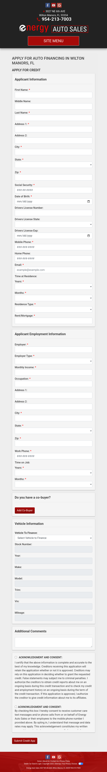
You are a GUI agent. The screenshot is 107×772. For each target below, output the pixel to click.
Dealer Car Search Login (32, 764)
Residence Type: (24, 304)
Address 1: (21, 124)
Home (39, 761)
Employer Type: (24, 355)
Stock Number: (23, 544)
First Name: (21, 89)
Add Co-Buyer (25, 510)
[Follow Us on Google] (59, 5)
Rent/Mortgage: (24, 315)
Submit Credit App (24, 740)
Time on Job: (22, 462)
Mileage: (20, 612)
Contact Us (55, 761)
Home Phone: (23, 253)
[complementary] (97, 762)
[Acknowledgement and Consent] (16, 657)
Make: (18, 567)
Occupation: (22, 378)
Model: (19, 578)
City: (17, 146)
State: (18, 159)
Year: (18, 555)
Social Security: (24, 185)
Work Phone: (22, 451)
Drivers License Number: (29, 207)
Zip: (17, 172)
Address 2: (21, 135)
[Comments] (53, 642)
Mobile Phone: (23, 242)
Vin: (17, 601)
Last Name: (21, 112)
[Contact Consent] (16, 707)
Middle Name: (23, 101)
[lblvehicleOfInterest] (53, 538)
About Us (46, 761)
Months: (19, 292)
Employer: (20, 344)
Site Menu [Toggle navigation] (54, 41)
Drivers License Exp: (26, 230)
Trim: (18, 589)
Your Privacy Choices (72, 764)
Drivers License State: (27, 219)
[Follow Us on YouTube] (53, 5)
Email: (18, 264)
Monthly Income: (24, 367)
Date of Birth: (22, 196)
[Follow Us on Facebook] (47, 5)
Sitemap (58, 764)
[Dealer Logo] (53, 29)
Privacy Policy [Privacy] (65, 761)
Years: (18, 281)
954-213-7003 (56, 19)
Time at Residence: (26, 276)
